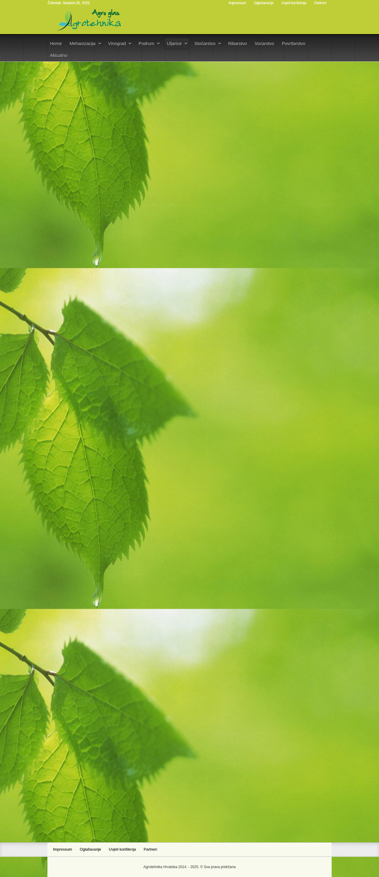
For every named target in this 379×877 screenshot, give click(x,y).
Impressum (237, 3)
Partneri (320, 3)
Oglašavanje (264, 3)
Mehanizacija (83, 43)
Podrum (146, 43)
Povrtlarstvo (293, 43)
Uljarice (174, 43)
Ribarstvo (237, 43)
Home (56, 43)
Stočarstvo (205, 43)
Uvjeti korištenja (293, 3)
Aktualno (58, 55)
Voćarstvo (264, 43)
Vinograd (117, 43)
